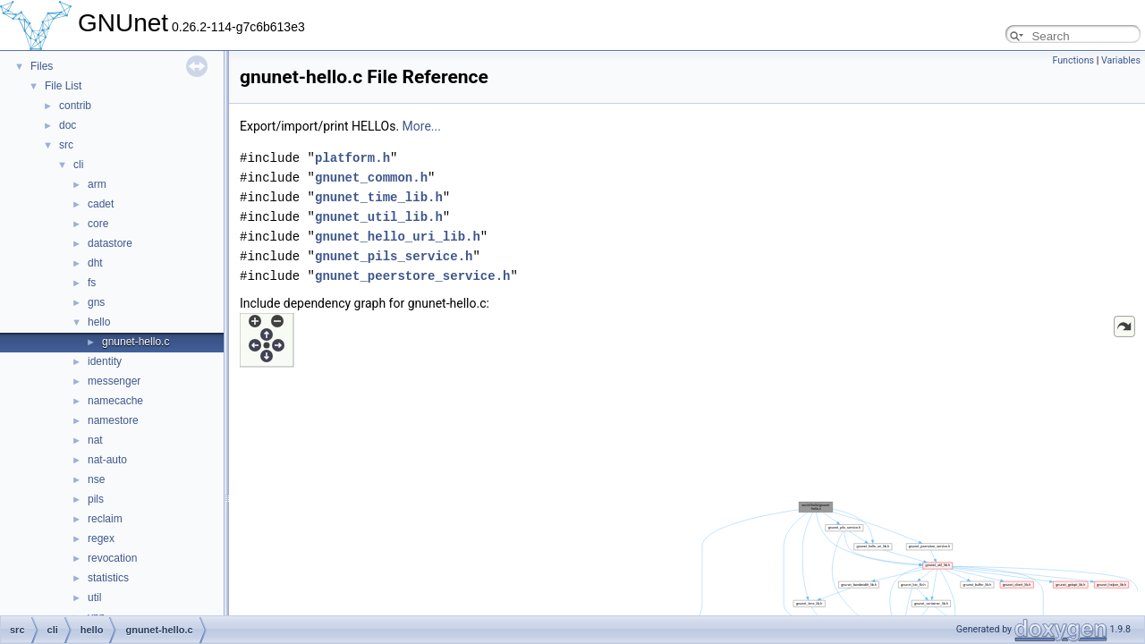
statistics (108, 578)
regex (101, 538)
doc (67, 125)
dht (95, 263)
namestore (113, 420)
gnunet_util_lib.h (379, 216)
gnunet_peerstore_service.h (412, 275)
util (94, 597)
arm (97, 184)
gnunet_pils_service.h (393, 256)
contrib (75, 105)
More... (422, 126)
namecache (115, 400)
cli (78, 164)
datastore (110, 243)
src (66, 145)
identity (105, 361)
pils (96, 499)
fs (92, 282)
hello (99, 322)
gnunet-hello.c (135, 341)
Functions (1073, 60)
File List (63, 86)
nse (96, 479)
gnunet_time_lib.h (379, 197)
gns (96, 302)
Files (41, 66)
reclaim (105, 519)
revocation (112, 558)
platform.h (352, 157)
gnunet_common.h (371, 177)
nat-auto (107, 459)
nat (95, 440)
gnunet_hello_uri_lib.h (397, 236)
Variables (1121, 60)
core (98, 223)
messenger (114, 381)
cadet (101, 204)
